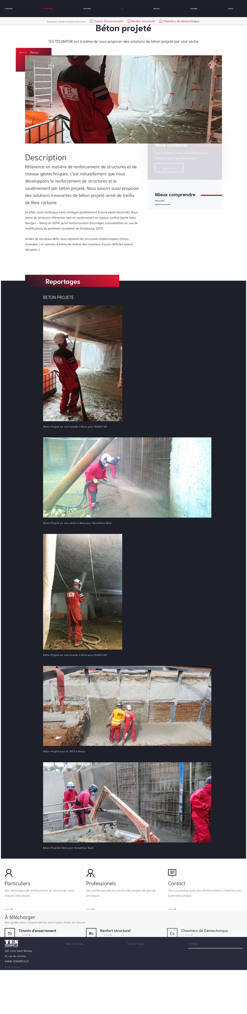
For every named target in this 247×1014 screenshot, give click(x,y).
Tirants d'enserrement (127, 21)
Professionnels (47, 8)
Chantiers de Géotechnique (202, 21)
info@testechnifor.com (202, 999)
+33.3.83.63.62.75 (199, 994)
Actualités (177, 8)
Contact (205, 8)
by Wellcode (53, 1011)
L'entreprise (13, 8)
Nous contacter (215, 984)
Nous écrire (169, 177)
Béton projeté (164, 210)
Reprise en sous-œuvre (171, 216)
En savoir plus (14, 915)
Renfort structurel (163, 21)
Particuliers (82, 8)
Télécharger (22, 958)
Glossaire (147, 8)
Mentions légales (35, 1011)
